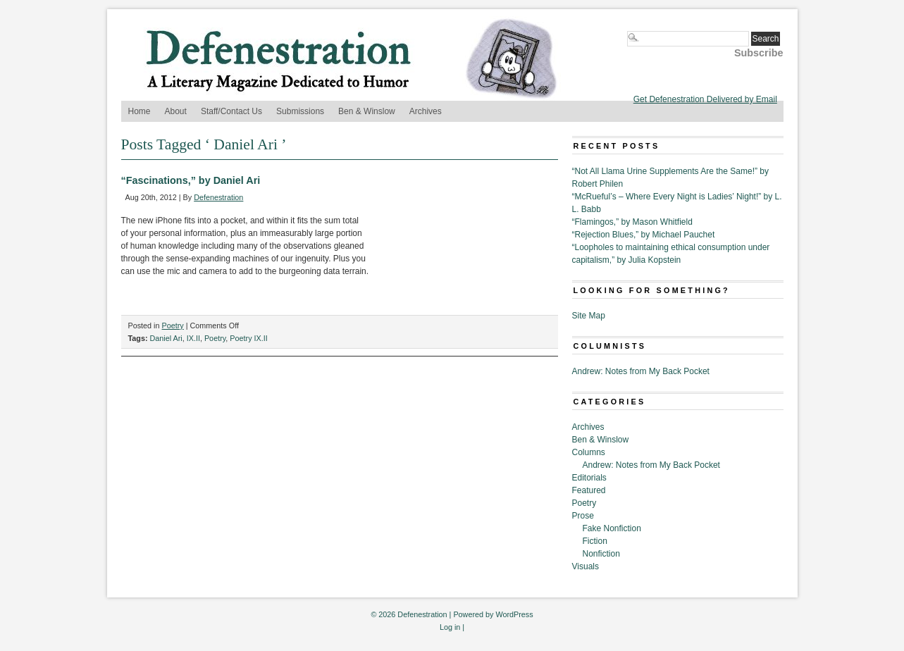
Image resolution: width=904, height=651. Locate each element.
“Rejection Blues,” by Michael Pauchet (643, 235)
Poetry (173, 325)
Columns (588, 452)
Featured (589, 490)
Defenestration (218, 197)
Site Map (588, 316)
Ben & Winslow (366, 111)
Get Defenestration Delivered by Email (705, 99)
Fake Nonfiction (612, 528)
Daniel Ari (166, 338)
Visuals (585, 566)
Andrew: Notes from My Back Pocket (641, 371)
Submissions (300, 111)
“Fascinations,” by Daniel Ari (191, 180)
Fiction (595, 541)
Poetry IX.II (248, 338)
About (176, 111)
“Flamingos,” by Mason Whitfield (632, 222)
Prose (583, 516)
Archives (425, 111)
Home (139, 111)
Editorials (589, 478)
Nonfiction (601, 554)
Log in (450, 627)
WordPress (514, 614)
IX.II (193, 338)
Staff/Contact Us (231, 111)
